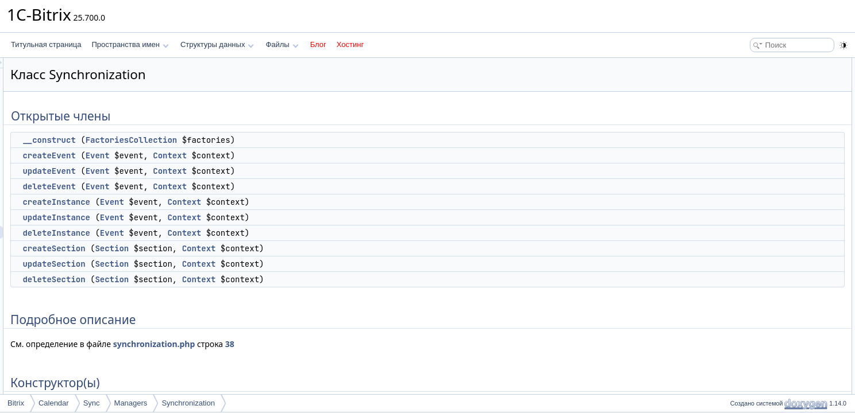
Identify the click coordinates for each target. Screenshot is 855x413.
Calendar (53, 403)
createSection (197, 248)
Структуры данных (217, 44)
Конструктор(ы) (751, 216)
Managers (131, 403)
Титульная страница (46, 44)
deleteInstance (200, 233)
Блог (318, 44)
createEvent (192, 155)
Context (313, 155)
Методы (739, 241)
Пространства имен (129, 44)
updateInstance (200, 217)
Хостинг (350, 44)
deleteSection (197, 279)
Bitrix (15, 403)
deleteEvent (192, 186)
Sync (91, 403)
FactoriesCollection (275, 140)
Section (255, 248)
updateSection (197, 264)
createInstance (200, 202)
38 (373, 343)
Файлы (281, 44)
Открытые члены (754, 64)
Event (241, 155)
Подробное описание (761, 203)
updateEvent (192, 171)
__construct (192, 140)
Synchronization (188, 403)
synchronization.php (298, 343)
